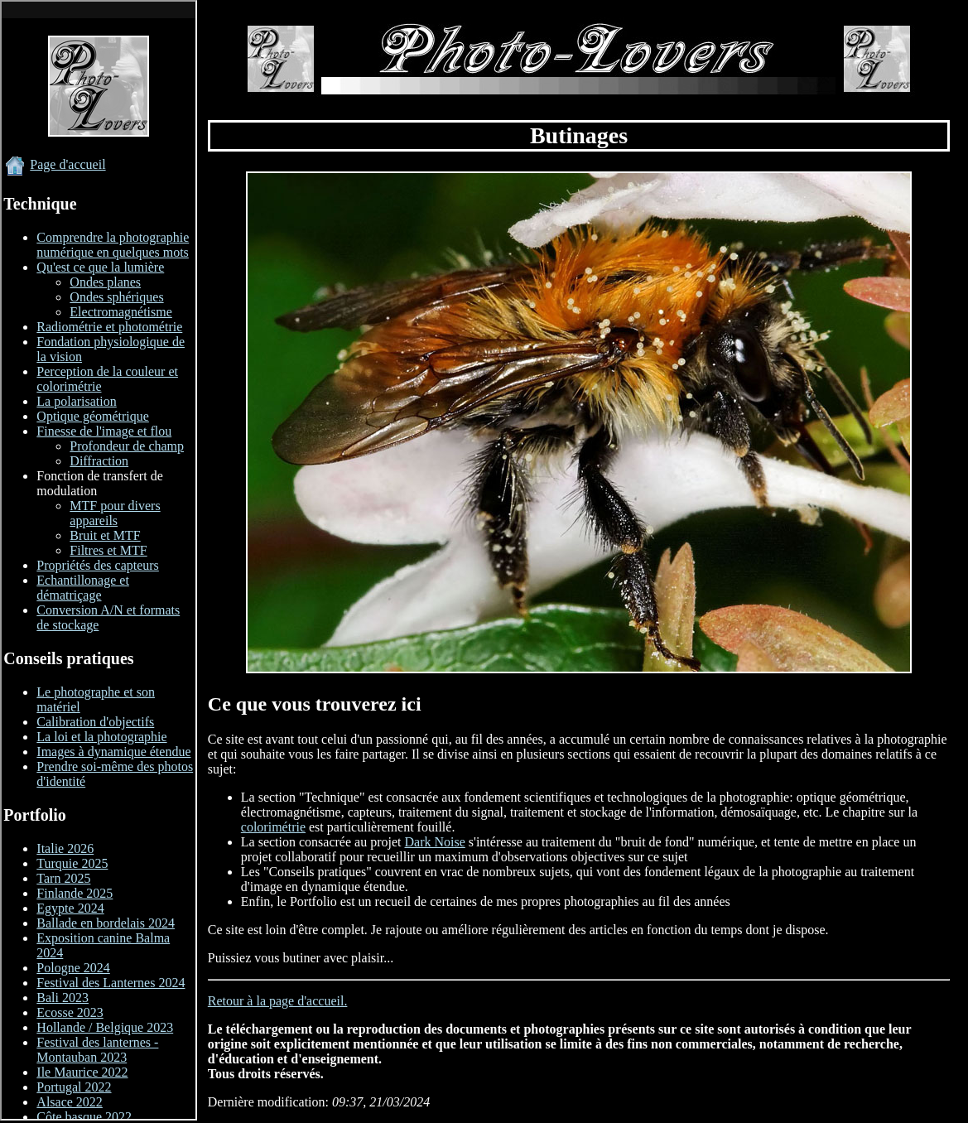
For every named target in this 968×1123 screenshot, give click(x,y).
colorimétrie (273, 827)
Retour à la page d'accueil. (278, 1001)
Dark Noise (435, 842)
